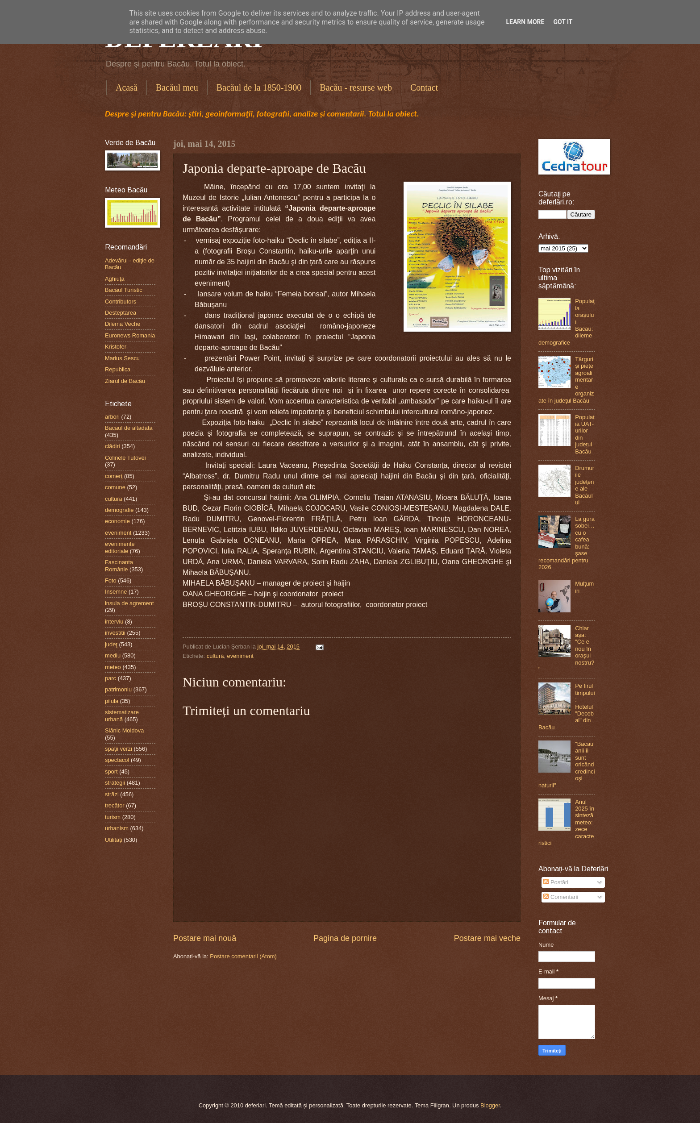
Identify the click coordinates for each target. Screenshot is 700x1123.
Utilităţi (113, 839)
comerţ (113, 476)
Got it (562, 21)
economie (117, 521)
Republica (117, 369)
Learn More (525, 21)
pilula (111, 701)
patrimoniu (118, 689)
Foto (111, 580)
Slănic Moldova (124, 730)
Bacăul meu (177, 87)
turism (113, 817)
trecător (115, 805)
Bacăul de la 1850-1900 (259, 87)
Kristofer (115, 346)
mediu (113, 655)
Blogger (490, 1105)
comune (115, 487)
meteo (113, 667)
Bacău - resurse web (356, 87)
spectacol (117, 760)
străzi (112, 794)
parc (110, 678)
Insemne (116, 591)
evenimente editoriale (120, 547)
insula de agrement (129, 603)
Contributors (120, 301)
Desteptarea (120, 312)
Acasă (127, 87)
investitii (115, 632)
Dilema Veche (122, 323)
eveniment (240, 656)
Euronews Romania (130, 335)
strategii (115, 782)
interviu (114, 621)
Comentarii (560, 897)
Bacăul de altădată (129, 427)
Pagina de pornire (345, 938)
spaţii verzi (118, 748)
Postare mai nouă (204, 938)
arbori (112, 416)
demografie (119, 510)
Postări (555, 882)
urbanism (117, 828)
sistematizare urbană (122, 715)
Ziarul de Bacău (125, 381)
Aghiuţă (115, 278)
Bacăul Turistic (123, 290)
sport (111, 771)
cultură (215, 656)
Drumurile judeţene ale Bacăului (584, 485)
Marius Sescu (122, 358)
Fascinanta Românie (119, 565)
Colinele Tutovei (125, 457)
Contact (424, 87)
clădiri (112, 446)
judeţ (111, 644)
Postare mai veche (487, 938)
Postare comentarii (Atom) (243, 956)
